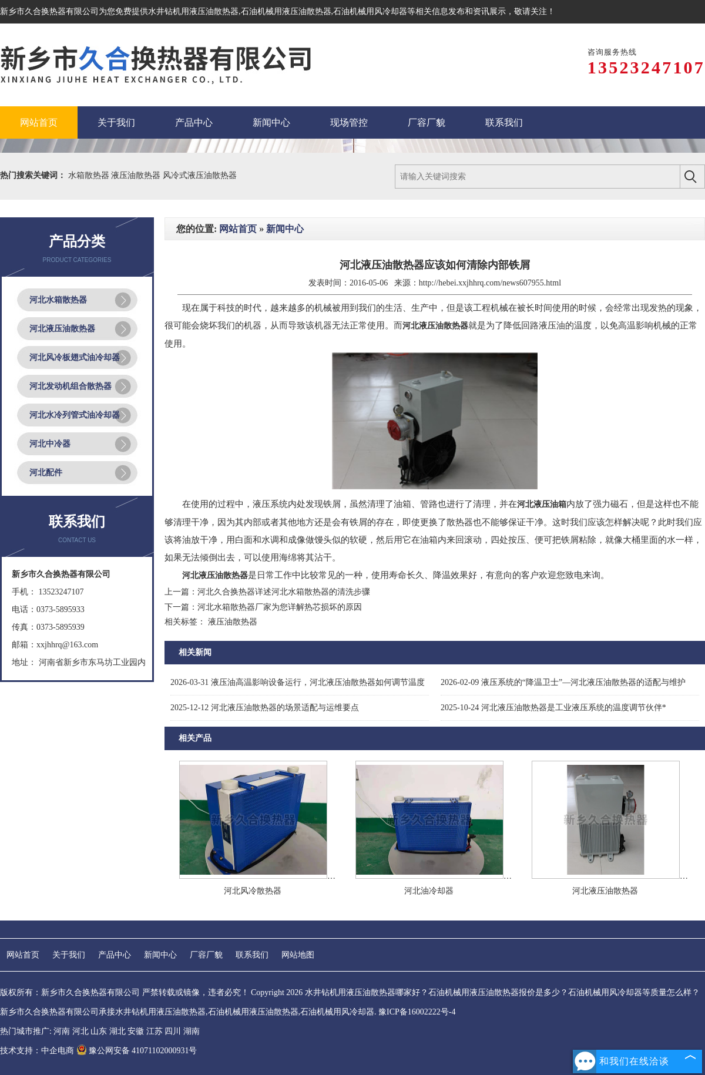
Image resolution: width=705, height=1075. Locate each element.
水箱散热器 (90, 175)
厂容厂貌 (206, 954)
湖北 (117, 1031)
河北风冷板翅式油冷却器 (74, 357)
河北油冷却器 (429, 890)
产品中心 (114, 954)
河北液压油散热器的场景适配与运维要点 (264, 707)
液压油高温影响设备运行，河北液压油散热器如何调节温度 (297, 682)
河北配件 (45, 472)
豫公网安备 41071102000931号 (136, 1050)
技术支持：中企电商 (37, 1050)
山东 (98, 1031)
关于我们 (68, 954)
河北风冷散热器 (252, 890)
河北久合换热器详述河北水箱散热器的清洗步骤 (283, 591)
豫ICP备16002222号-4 (416, 1011)
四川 (172, 1031)
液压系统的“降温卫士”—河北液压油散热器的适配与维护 (563, 682)
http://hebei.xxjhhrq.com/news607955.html (490, 282)
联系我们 (252, 954)
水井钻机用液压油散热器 (193, 11)
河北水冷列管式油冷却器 (74, 415)
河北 (80, 1031)
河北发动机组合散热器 (70, 386)
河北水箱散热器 (58, 299)
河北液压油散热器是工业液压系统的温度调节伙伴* (553, 707)
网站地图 (297, 954)
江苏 (154, 1031)
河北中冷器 (49, 443)
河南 (61, 1031)
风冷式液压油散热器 (200, 175)
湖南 (191, 1031)
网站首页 (238, 229)
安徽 (135, 1031)
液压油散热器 (137, 175)
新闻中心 (285, 229)
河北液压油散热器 (62, 328)
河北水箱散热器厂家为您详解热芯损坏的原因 (279, 607)
